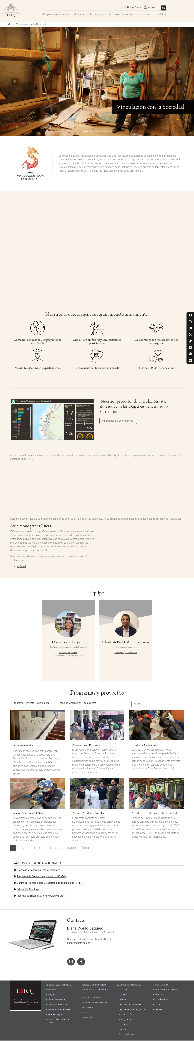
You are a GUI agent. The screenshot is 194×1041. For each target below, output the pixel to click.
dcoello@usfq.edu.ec (68, 653)
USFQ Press (124, 989)
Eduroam (123, 1024)
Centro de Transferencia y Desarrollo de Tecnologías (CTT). (49, 883)
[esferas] (21, 566)
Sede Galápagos (55, 1014)
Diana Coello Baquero (68, 642)
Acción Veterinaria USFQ (28, 813)
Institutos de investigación (166, 989)
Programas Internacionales (59, 1009)
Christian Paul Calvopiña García (125, 642)
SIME (85, 1012)
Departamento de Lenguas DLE (132, 1009)
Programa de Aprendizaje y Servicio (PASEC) (41, 876)
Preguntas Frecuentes (128, 1034)
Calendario (123, 999)
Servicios (127, 14)
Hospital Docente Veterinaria (95, 1002)
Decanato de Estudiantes (130, 1004)
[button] (14, 81)
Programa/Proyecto (23, 703)
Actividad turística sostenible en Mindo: (155, 813)
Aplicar (137, 704)
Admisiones (79, 14)
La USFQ (160, 14)
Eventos (113, 14)
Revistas (158, 1009)
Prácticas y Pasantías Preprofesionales (38, 870)
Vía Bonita (87, 1017)
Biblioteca (123, 994)
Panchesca (88, 1007)
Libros (157, 1004)
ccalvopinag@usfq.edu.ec (125, 653)
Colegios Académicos (57, 1004)
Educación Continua (28, 889)
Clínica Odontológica (92, 997)
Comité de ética (161, 999)
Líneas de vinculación (69, 703)
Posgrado (52, 994)
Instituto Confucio (126, 1014)
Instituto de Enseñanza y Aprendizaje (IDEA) (41, 895)
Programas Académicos (55, 14)
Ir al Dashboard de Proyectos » (118, 421)
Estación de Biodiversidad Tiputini (58, 1021)
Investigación (97, 14)
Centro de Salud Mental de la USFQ (95, 991)
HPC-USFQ (159, 994)
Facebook (81, 962)
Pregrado (51, 989)
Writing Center (125, 1019)
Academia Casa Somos (144, 745)
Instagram (71, 962)
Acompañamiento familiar (88, 813)
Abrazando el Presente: (86, 745)
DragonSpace (134, 7)
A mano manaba (23, 745)
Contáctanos (143, 14)
